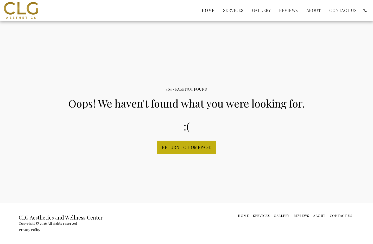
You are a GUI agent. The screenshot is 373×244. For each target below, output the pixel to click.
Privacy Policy (29, 229)
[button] (365, 10)
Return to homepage (186, 147)
